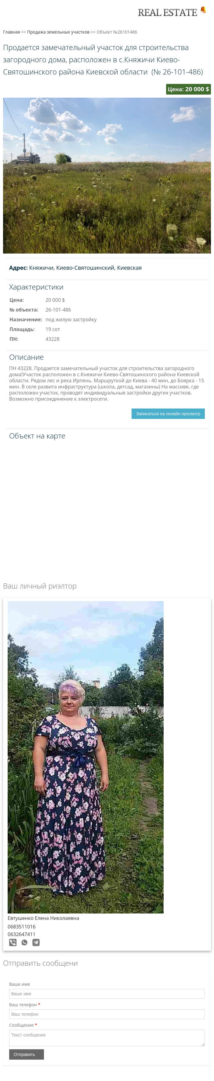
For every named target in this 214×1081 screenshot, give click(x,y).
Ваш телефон (24, 1004)
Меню (11, 14)
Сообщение (23, 1025)
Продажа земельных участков (58, 32)
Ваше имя (19, 984)
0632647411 (21, 934)
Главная (11, 32)
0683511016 (21, 926)
